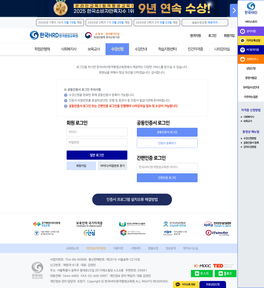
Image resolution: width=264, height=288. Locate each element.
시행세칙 (136, 248)
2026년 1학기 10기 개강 (60, 22)
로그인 (212, 35)
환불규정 (153, 248)
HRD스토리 (251, 21)
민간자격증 (195, 49)
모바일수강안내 (251, 87)
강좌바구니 (249, 59)
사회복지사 (68, 49)
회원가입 (229, 35)
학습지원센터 (167, 49)
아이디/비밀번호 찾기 (112, 165)
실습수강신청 (205, 22)
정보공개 (171, 248)
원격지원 (195, 35)
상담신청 (250, 68)
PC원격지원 (249, 49)
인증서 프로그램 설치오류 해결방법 (132, 199)
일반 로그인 (97, 155)
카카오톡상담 (250, 40)
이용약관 (118, 248)
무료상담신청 (213, 284)
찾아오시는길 (190, 248)
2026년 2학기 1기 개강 (109, 22)
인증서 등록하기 (167, 143)
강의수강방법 (250, 146)
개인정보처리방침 (96, 248)
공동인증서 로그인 (167, 132)
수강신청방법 (250, 138)
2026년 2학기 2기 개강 (157, 22)
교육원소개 (72, 248)
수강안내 (141, 49)
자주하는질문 (251, 97)
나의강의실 (222, 49)
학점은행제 (42, 49)
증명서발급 (251, 78)
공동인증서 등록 (251, 142)
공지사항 (248, 31)
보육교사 (94, 49)
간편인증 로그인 (167, 177)
